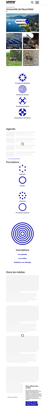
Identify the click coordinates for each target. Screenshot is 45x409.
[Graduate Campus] (22, 101)
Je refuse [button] (34, 402)
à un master (22, 258)
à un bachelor (22, 254)
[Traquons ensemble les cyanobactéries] (31, 58)
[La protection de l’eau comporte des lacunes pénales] (14, 41)
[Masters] (22, 180)
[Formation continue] (22, 207)
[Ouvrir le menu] (37, 2)
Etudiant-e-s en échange (22, 262)
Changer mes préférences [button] (32, 404)
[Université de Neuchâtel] (11, 2)
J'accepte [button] (28, 402)
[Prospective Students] (22, 78)
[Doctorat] (22, 196)
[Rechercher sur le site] (32, 2)
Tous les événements (14, 158)
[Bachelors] (22, 169)
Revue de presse (12, 397)
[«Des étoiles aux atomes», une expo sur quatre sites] (31, 41)
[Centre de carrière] (22, 89)
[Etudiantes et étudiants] (22, 112)
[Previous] (10, 24)
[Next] (35, 24)
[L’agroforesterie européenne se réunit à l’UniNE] (14, 58)
